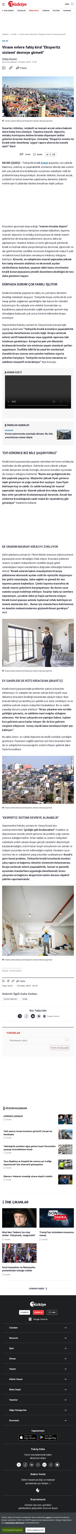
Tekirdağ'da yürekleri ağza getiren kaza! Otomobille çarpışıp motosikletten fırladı (30, 1148)
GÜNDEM (45, 10)
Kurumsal (14, 1420)
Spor (11, 1348)
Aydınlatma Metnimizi (14, 1532)
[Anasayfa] (38, 1304)
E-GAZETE (24, 1312)
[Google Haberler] (51, 1016)
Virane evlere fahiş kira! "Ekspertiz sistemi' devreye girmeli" (42, 34)
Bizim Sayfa (15, 1389)
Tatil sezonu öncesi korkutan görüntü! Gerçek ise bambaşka (28, 1133)
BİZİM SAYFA (34, 10)
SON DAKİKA (9, 10)
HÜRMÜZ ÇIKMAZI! (13, 1116)
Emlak (5, 41)
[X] (20, 1016)
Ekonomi (13, 1338)
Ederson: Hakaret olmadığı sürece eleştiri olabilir (28, 1176)
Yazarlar (13, 1400)
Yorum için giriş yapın (60, 1048)
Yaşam (12, 1369)
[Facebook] (26, 1016)
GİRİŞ (66, 4)
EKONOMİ (67, 10)
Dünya (12, 1358)
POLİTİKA (56, 10)
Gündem (13, 1327)
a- (48, 154)
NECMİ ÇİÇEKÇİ (15, 971)
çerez (48, 1527)
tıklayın (44, 1483)
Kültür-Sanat (15, 1379)
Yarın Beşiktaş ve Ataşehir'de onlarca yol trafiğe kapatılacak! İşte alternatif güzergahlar (28, 1163)
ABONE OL (38, 1312)
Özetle (27, 154)
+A (53, 154)
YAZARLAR (21, 10)
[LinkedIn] (33, 1016)
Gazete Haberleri (10, 999)
